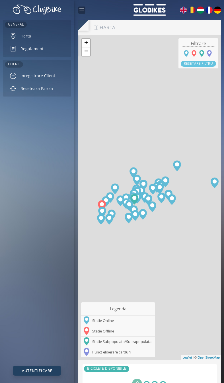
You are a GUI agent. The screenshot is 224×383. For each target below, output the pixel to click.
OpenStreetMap (209, 357)
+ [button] (86, 43)
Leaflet (187, 357)
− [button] (86, 51)
